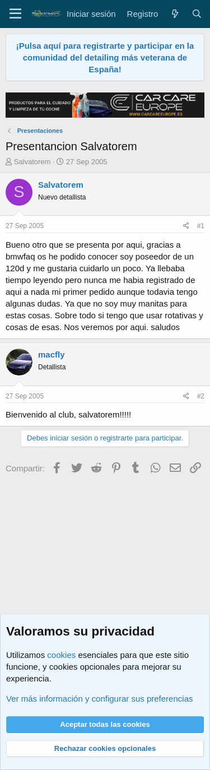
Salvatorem (32, 161)
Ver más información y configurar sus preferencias (99, 698)
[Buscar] (197, 13)
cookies (61, 655)
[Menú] (15, 14)
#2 (200, 396)
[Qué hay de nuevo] (174, 13)
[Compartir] (186, 226)
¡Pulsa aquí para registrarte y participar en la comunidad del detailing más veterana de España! (105, 57)
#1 (200, 226)
